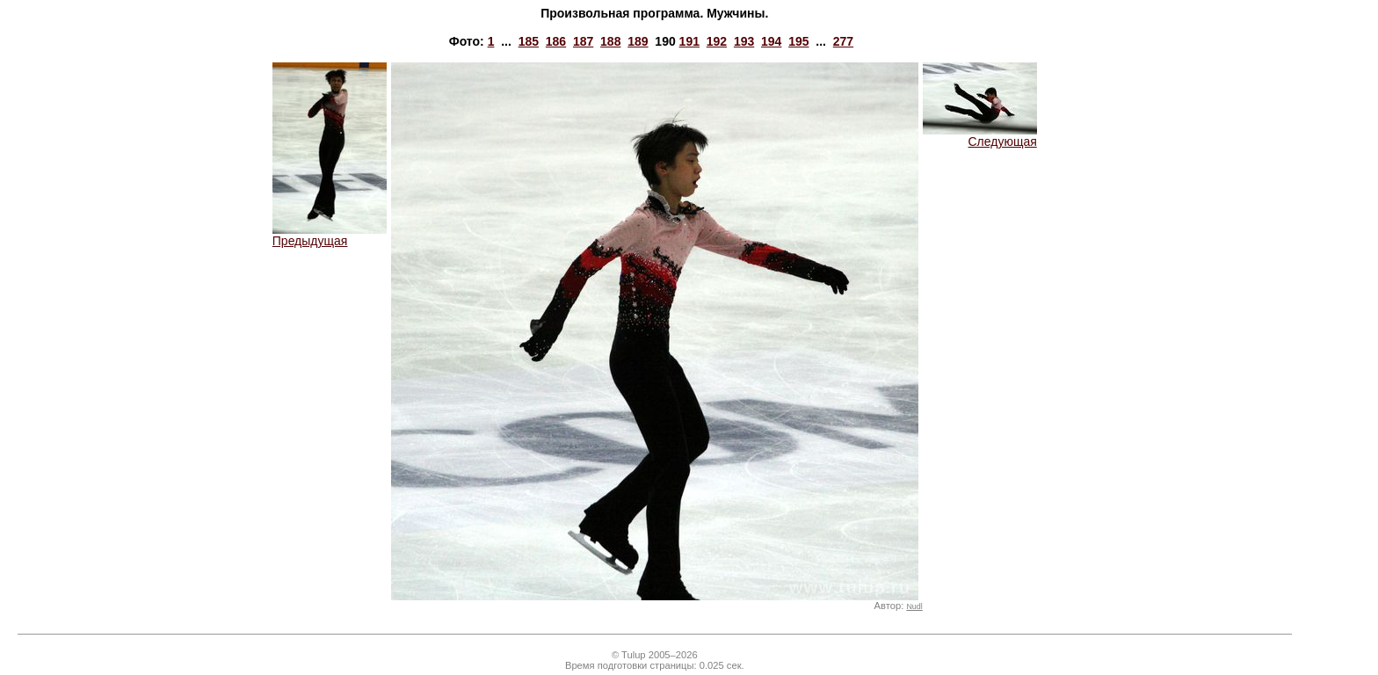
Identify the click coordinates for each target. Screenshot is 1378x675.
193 (744, 41)
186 (556, 41)
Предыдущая (329, 235)
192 (717, 41)
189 (637, 41)
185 (529, 41)
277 (843, 41)
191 (689, 41)
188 (610, 41)
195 (798, 41)
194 (771, 41)
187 (583, 41)
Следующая (980, 136)
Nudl (914, 606)
